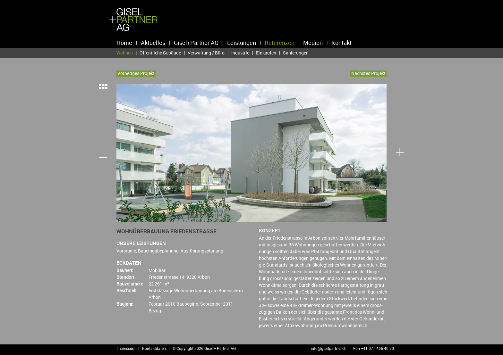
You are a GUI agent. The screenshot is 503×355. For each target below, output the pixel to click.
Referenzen (279, 42)
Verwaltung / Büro (206, 53)
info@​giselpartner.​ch (328, 348)
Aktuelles (153, 42)
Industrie (240, 53)
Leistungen (241, 42)
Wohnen (124, 53)
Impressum (125, 348)
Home (124, 42)
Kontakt (341, 42)
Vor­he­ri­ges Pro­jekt (136, 73)
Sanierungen (296, 53)
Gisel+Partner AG (196, 42)
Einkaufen (266, 53)
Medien (313, 42)
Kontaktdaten (154, 348)
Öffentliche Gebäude (160, 53)
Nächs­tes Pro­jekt (368, 73)
